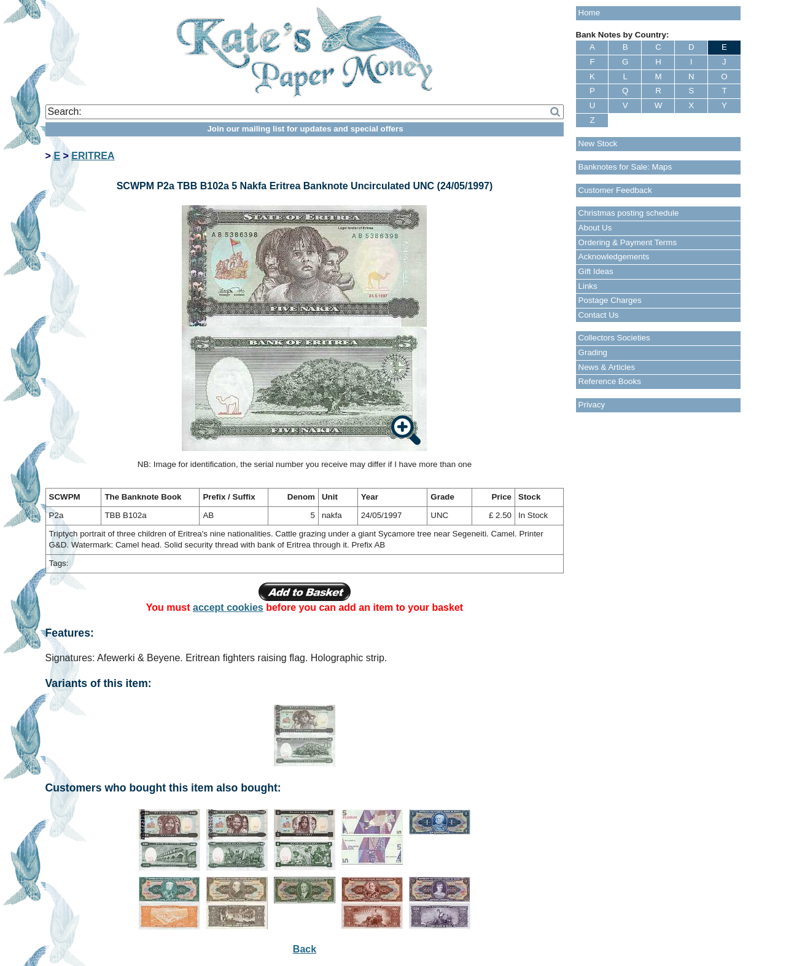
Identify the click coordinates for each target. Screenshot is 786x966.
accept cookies (228, 607)
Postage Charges (610, 300)
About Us (595, 227)
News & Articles (607, 367)
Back (304, 949)
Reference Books (609, 381)
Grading (592, 352)
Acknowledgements (614, 256)
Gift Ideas (595, 271)
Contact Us (598, 315)
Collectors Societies (614, 337)
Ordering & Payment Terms (627, 242)
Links (587, 286)
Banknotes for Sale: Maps (625, 166)
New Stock (598, 143)
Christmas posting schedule (628, 213)
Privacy (591, 404)
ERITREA (92, 156)
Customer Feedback (615, 190)
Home (589, 12)
